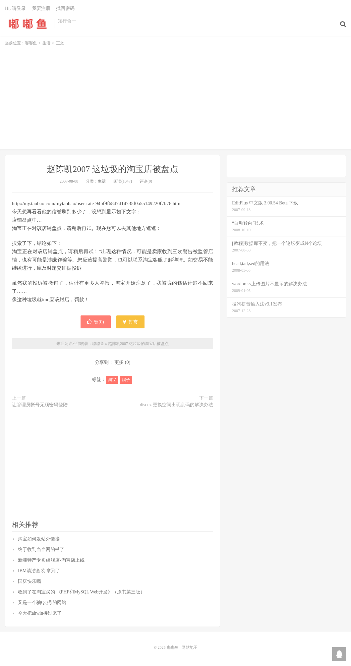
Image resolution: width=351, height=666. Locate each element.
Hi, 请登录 (15, 8)
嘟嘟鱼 (27, 23)
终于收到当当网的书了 (41, 549)
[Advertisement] (175, 94)
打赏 (130, 321)
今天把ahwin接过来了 (40, 613)
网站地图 (190, 647)
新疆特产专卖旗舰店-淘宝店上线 (51, 560)
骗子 (126, 379)
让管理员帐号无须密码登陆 (40, 404)
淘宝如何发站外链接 (39, 538)
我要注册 (41, 8)
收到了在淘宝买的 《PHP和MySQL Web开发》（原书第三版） (81, 591)
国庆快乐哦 (29, 581)
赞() (95, 321)
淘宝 (112, 379)
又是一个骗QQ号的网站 (42, 602)
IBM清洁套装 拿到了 (39, 570)
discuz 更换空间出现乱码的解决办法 (176, 404)
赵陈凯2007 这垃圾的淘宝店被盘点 (112, 169)
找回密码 (65, 8)
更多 (119, 362)
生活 (46, 43)
